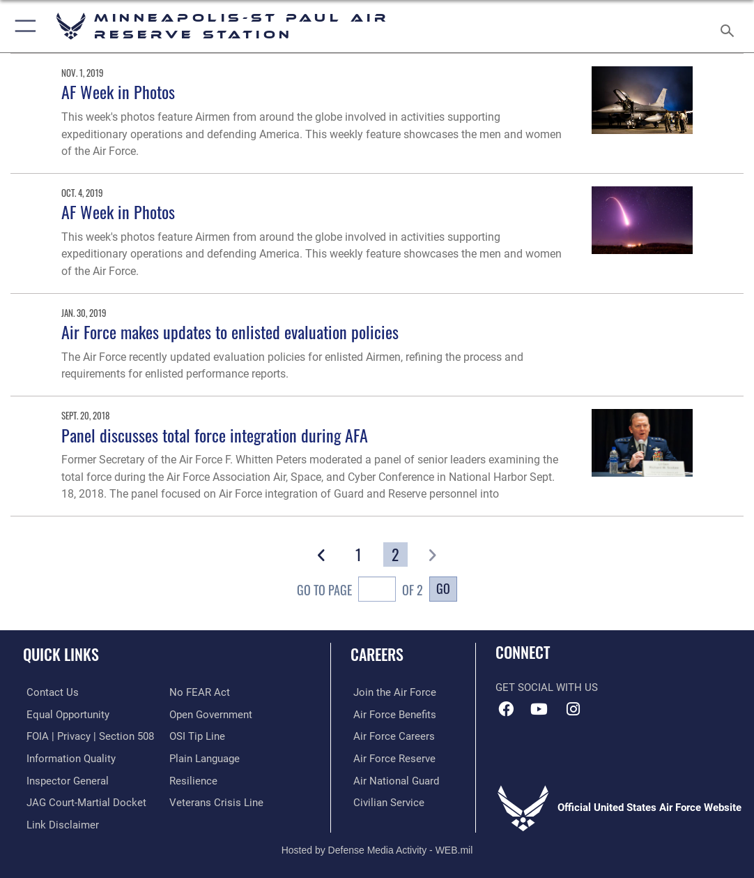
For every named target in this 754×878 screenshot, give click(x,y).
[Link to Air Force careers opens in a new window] (391, 735)
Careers (377, 654)
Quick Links (61, 654)
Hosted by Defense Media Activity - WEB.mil (377, 847)
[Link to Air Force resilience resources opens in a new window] (193, 778)
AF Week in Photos (118, 92)
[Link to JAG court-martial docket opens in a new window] (83, 800)
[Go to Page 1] (358, 554)
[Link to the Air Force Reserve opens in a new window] (392, 756)
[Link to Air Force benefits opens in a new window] (392, 713)
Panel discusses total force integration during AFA (214, 435)
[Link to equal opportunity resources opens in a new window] (64, 713)
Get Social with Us (546, 687)
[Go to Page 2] (395, 554)
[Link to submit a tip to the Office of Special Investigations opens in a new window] (197, 735)
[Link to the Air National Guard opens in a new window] (393, 778)
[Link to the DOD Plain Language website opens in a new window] (204, 756)
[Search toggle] (729, 26)
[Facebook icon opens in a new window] (505, 709)
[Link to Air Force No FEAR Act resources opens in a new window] (199, 691)
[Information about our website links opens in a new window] (59, 821)
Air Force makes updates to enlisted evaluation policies (230, 332)
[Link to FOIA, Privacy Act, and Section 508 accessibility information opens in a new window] (87, 735)
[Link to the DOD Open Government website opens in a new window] (210, 713)
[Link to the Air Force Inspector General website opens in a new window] (64, 778)
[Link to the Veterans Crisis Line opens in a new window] (216, 800)
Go (443, 588)
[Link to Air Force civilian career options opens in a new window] (386, 800)
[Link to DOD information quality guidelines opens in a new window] (67, 756)
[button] (22, 26)
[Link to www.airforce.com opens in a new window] (392, 691)
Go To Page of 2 (360, 591)
